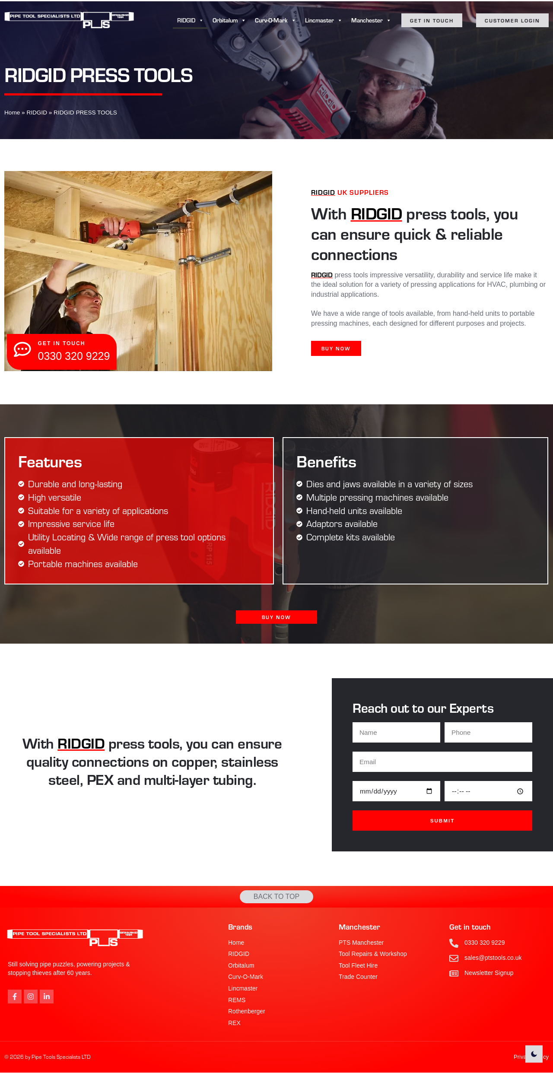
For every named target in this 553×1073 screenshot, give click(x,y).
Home (12, 112)
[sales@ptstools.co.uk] (453, 958)
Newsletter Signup (489, 972)
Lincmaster (324, 20)
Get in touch (470, 927)
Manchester (371, 20)
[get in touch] (23, 350)
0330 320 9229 (484, 942)
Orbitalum (229, 20)
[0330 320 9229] (453, 943)
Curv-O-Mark (275, 20)
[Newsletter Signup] (453, 973)
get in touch (62, 343)
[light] (534, 1054)
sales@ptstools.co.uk (493, 957)
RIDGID (190, 20)
